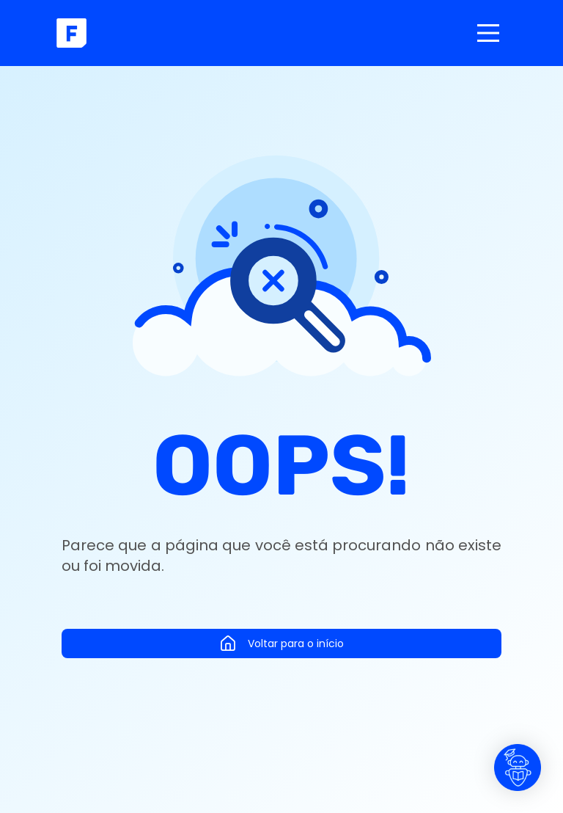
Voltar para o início (281, 643)
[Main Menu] (488, 33)
